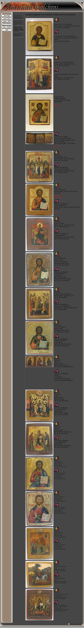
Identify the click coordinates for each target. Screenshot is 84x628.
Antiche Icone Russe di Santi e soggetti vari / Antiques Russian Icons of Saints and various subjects (18, 22)
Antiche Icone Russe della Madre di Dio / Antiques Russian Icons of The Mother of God (18, 17)
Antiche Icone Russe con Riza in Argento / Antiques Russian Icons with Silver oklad (18, 34)
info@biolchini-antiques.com (75, 624)
